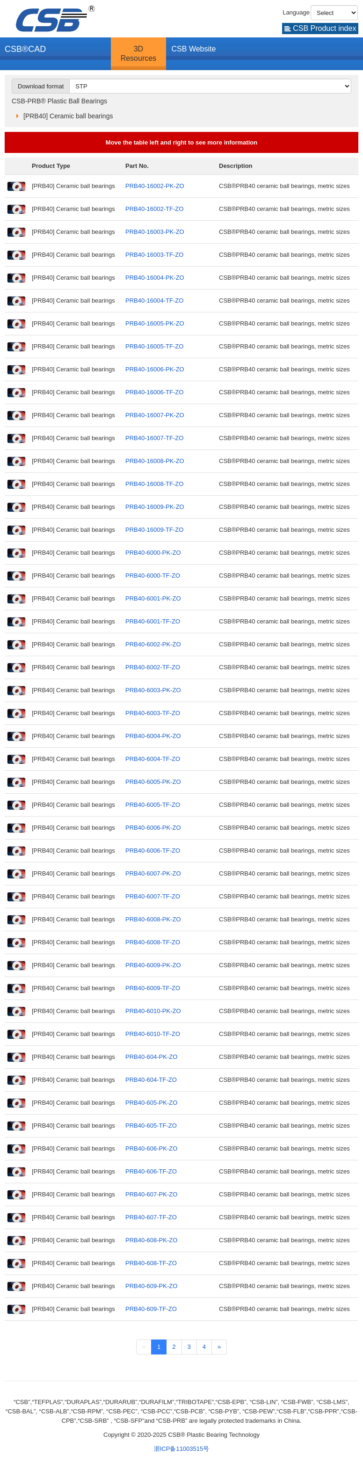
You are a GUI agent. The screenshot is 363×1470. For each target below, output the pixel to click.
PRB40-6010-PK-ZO (153, 1010)
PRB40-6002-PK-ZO (153, 644)
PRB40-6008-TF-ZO (152, 942)
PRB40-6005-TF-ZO (152, 804)
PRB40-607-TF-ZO (151, 1217)
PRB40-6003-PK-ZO (153, 690)
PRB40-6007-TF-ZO (152, 896)
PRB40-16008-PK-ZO (154, 460)
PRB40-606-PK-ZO (151, 1148)
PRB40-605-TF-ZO (151, 1125)
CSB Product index (320, 28)
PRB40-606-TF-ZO (151, 1171)
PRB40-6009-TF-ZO (152, 988)
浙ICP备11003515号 (182, 1448)
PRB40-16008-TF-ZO (154, 483)
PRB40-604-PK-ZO (151, 1056)
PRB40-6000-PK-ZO (153, 552)
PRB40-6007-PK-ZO (153, 873)
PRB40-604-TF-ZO (151, 1079)
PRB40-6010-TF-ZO (152, 1033)
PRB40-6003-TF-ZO (152, 713)
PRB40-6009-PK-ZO (153, 965)
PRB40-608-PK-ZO (151, 1240)
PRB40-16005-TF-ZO (154, 346)
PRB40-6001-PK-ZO (153, 598)
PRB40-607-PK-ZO (151, 1194)
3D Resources (138, 53)
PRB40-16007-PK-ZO (154, 415)
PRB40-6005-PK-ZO (153, 781)
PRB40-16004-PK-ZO (154, 277)
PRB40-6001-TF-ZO (152, 621)
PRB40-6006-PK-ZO (153, 827)
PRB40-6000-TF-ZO (152, 575)
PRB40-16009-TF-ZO (154, 529)
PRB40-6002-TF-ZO (152, 667)
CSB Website (194, 49)
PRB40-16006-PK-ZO (154, 369)
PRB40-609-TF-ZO (151, 1308)
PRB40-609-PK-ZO (151, 1285)
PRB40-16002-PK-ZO (154, 185)
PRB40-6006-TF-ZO (152, 850)
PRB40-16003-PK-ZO (154, 231)
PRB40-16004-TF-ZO (154, 300)
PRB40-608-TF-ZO (151, 1263)
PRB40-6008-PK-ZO (153, 919)
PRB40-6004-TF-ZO (152, 758)
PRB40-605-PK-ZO (151, 1102)
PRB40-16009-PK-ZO (154, 506)
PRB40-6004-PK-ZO (153, 735)
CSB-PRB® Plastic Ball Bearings (59, 101)
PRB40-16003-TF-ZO (154, 254)
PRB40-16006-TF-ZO (154, 392)
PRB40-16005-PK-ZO (154, 323)
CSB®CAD (25, 49)
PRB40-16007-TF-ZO (154, 438)
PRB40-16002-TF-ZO (154, 208)
